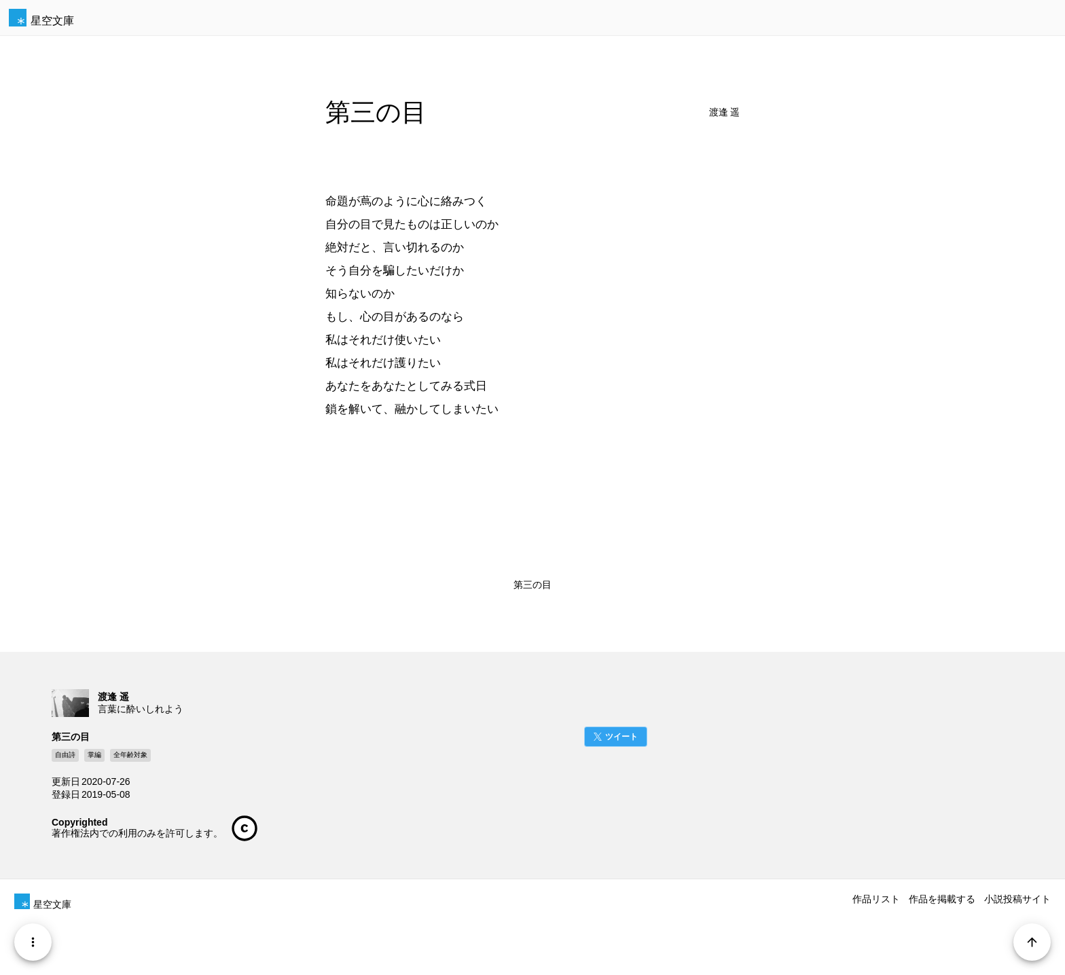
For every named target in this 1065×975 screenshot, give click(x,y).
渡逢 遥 (724, 112)
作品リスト (876, 899)
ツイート (621, 736)
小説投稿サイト (1017, 899)
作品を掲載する (942, 899)
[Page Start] (1032, 942)
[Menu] (33, 942)
